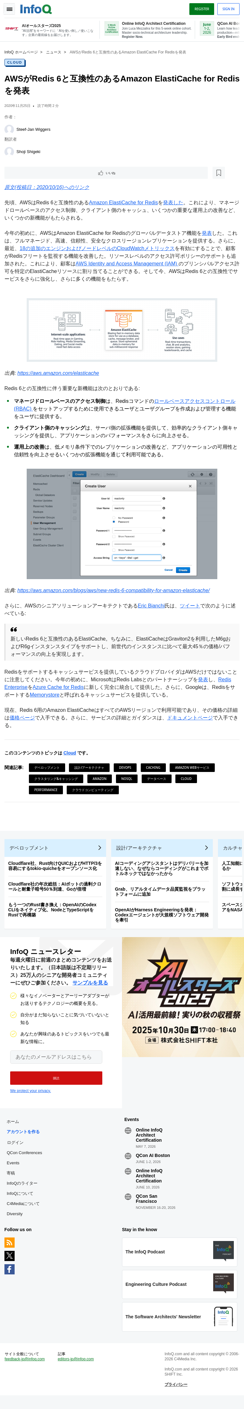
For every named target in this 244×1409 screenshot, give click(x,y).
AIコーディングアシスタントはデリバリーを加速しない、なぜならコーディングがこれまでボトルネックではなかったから (163, 872)
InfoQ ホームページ (23, 51)
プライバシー (175, 1396)
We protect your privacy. (30, 1097)
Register (200, 7)
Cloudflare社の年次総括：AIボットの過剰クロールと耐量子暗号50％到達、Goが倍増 (56, 891)
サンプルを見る (90, 989)
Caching (155, 768)
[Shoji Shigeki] (11, 151)
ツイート (192, 606)
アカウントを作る (25, 1139)
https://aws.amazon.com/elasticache (60, 373)
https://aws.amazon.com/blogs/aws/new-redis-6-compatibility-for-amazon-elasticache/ (115, 590)
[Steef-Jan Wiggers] (11, 128)
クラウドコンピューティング (94, 790)
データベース (158, 779)
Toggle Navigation (12, 7)
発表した (175, 203)
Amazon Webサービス (194, 768)
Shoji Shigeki (30, 150)
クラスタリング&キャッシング (58, 779)
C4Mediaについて (25, 1211)
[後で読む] (46, 172)
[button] (53, 1084)
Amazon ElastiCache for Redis (125, 203)
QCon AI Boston (153, 1163)
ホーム (15, 1129)
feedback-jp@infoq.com (27, 1371)
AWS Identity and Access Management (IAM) (154, 264)
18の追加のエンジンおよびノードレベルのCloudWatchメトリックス (109, 248)
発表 (209, 233)
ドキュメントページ (197, 718)
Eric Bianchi (153, 606)
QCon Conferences (26, 1160)
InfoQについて (22, 1201)
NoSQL (128, 779)
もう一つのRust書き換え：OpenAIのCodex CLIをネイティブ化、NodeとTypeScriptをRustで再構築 (54, 914)
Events (15, 1170)
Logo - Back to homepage (38, 7)
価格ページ (29, 718)
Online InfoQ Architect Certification (149, 1143)
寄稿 (13, 1181)
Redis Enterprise (25, 687)
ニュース (55, 51)
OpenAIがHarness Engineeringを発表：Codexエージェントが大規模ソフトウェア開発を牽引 (164, 919)
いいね (24, 172)
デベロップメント (49, 768)
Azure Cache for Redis (74, 687)
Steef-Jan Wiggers (35, 128)
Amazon (102, 779)
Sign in (226, 7)
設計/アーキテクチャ (91, 768)
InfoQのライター (24, 1191)
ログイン (17, 1150)
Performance (47, 790)
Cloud (16, 61)
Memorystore (70, 695)
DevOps (127, 768)
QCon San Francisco (146, 1207)
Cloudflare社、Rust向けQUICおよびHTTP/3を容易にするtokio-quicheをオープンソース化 (57, 870)
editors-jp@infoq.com (77, 1371)
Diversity (16, 1221)
